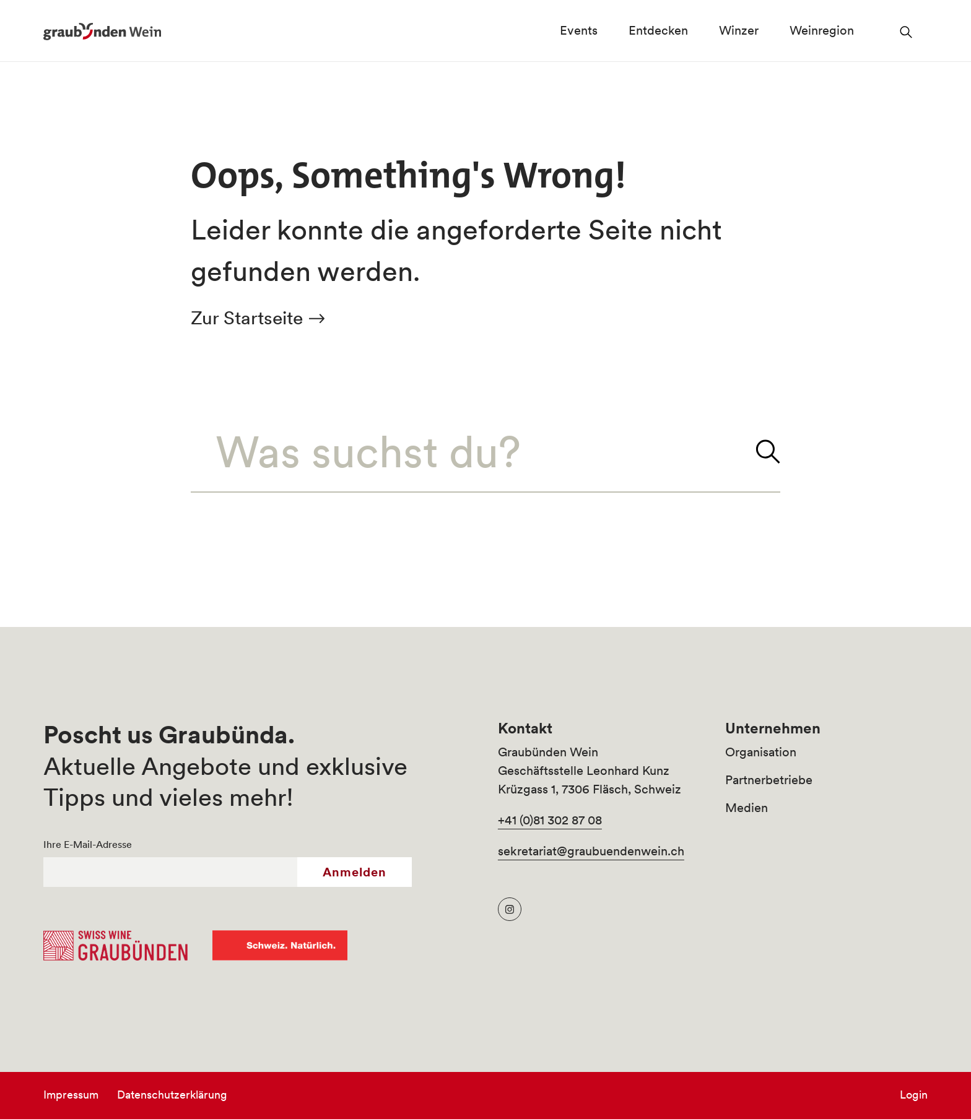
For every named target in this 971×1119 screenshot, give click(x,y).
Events (579, 30)
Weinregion (822, 30)
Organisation (760, 752)
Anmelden (354, 872)
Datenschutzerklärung (172, 1094)
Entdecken (658, 30)
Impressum (70, 1094)
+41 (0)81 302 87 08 (550, 820)
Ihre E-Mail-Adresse (87, 844)
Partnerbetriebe (768, 780)
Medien (746, 808)
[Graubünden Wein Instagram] (509, 909)
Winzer (739, 30)
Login (914, 1094)
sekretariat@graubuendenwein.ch (591, 851)
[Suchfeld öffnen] (906, 31)
